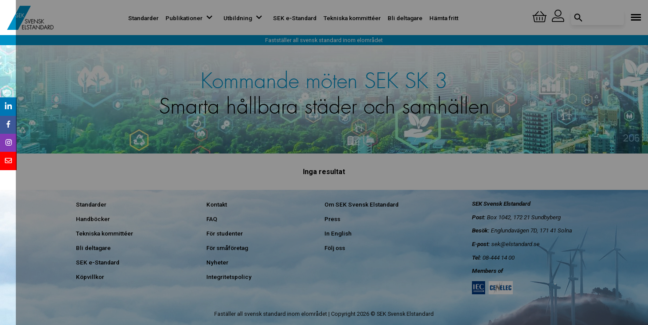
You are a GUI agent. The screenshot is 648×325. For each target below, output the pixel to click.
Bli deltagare (405, 17)
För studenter (224, 233)
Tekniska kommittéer (352, 17)
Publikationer (191, 17)
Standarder (143, 17)
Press (332, 218)
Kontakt (216, 204)
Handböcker (93, 218)
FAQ (211, 218)
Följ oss (334, 247)
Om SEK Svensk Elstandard (361, 204)
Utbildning (244, 17)
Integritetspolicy (229, 276)
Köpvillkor (90, 276)
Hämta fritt (443, 17)
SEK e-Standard (295, 17)
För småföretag (227, 247)
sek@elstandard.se (515, 243)
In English (338, 233)
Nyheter (217, 262)
